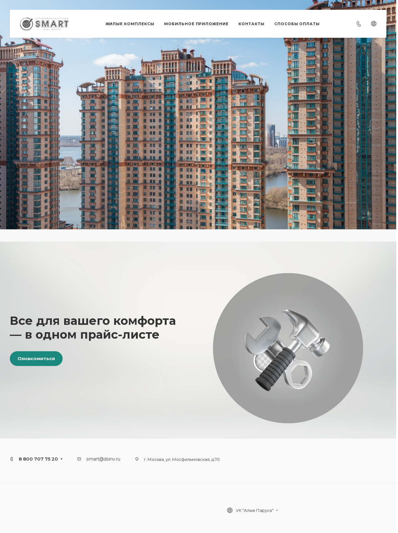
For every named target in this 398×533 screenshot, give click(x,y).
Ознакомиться (36, 358)
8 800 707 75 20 (38, 459)
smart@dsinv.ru (103, 459)
